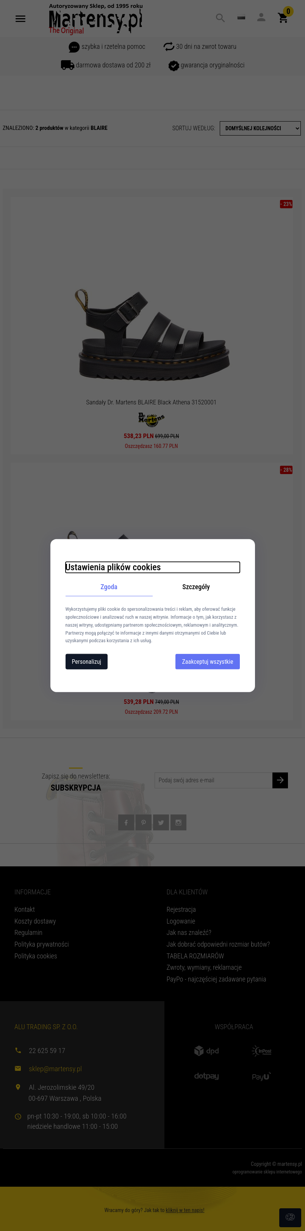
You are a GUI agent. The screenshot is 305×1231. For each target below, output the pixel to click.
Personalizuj (87, 661)
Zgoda (108, 586)
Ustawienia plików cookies (113, 567)
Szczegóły (196, 586)
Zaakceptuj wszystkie (207, 661)
